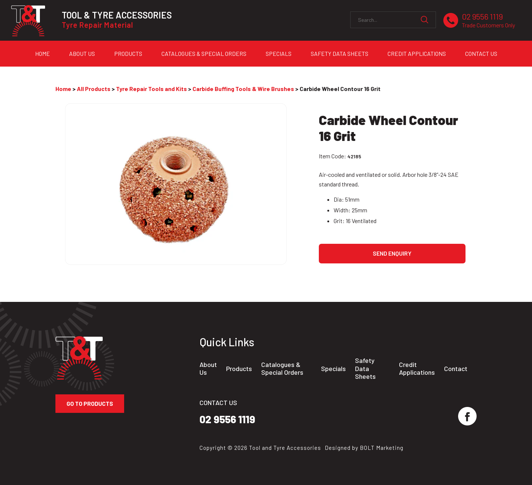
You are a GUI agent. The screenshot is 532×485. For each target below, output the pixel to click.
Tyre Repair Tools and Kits (151, 88)
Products (128, 53)
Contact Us (481, 53)
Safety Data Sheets (339, 53)
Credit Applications (417, 53)
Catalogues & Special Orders (203, 53)
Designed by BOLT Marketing (364, 447)
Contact (455, 369)
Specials (278, 53)
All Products (93, 88)
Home (42, 53)
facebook (467, 416)
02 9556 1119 (488, 20)
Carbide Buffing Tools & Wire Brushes (243, 88)
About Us (82, 53)
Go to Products (89, 403)
